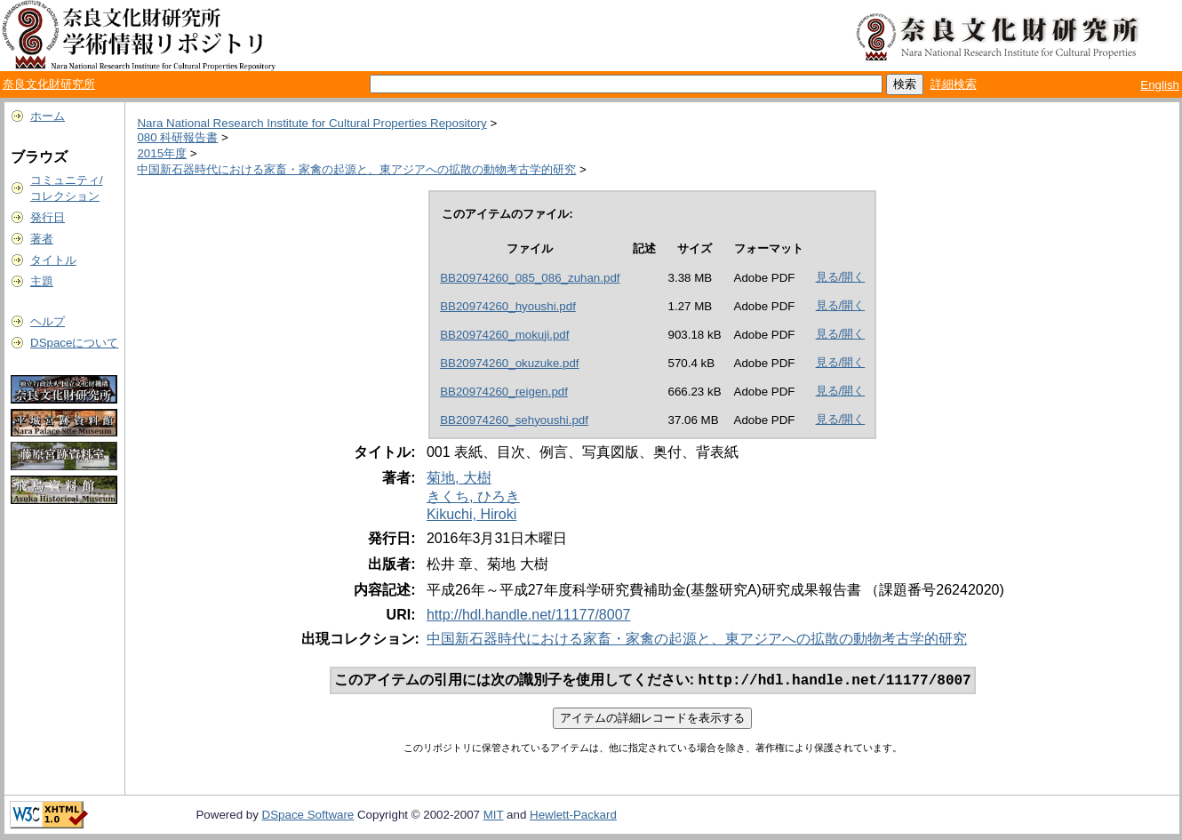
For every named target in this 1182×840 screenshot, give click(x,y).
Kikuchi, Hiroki (471, 514)
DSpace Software (308, 816)
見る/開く (841, 277)
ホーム (47, 116)
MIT (493, 816)
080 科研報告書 (177, 137)
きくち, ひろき (473, 496)
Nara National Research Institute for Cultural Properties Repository (311, 123)
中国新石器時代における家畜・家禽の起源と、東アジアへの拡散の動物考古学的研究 (356, 169)
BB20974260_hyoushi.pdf (508, 306)
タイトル (53, 260)
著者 (41, 238)
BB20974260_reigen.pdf (504, 391)
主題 (41, 281)
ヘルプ (47, 321)
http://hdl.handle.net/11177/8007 (529, 614)
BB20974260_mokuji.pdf (504, 334)
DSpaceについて (74, 342)
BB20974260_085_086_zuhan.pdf (529, 277)
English (1159, 85)
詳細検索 (953, 84)
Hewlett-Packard (573, 816)
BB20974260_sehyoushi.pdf (514, 420)
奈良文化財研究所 (49, 84)
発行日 (47, 217)
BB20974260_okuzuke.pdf (509, 363)
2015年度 (162, 153)
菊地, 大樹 (459, 477)
